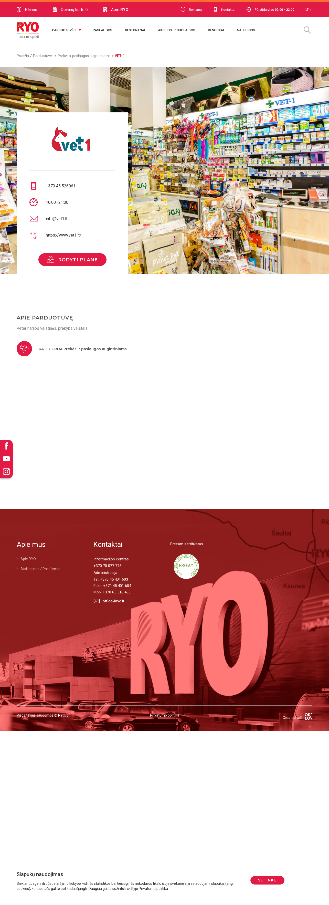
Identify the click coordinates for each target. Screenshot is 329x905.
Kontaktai (224, 9)
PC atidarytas (270, 9)
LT (307, 10)
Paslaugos (102, 30)
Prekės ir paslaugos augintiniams (84, 56)
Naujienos (246, 30)
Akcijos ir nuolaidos (176, 30)
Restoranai (135, 30)
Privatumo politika (164, 715)
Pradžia (23, 56)
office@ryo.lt (108, 601)
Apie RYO (28, 559)
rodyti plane (72, 259)
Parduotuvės (64, 30)
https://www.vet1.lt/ (63, 235)
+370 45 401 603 (114, 579)
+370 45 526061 (61, 186)
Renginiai (216, 30)
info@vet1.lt (56, 218)
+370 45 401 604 (117, 585)
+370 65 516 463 (117, 592)
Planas (27, 9)
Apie (116, 9)
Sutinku (267, 880)
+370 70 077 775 (107, 565)
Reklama (191, 9)
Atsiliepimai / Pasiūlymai (40, 569)
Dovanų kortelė (70, 9)
